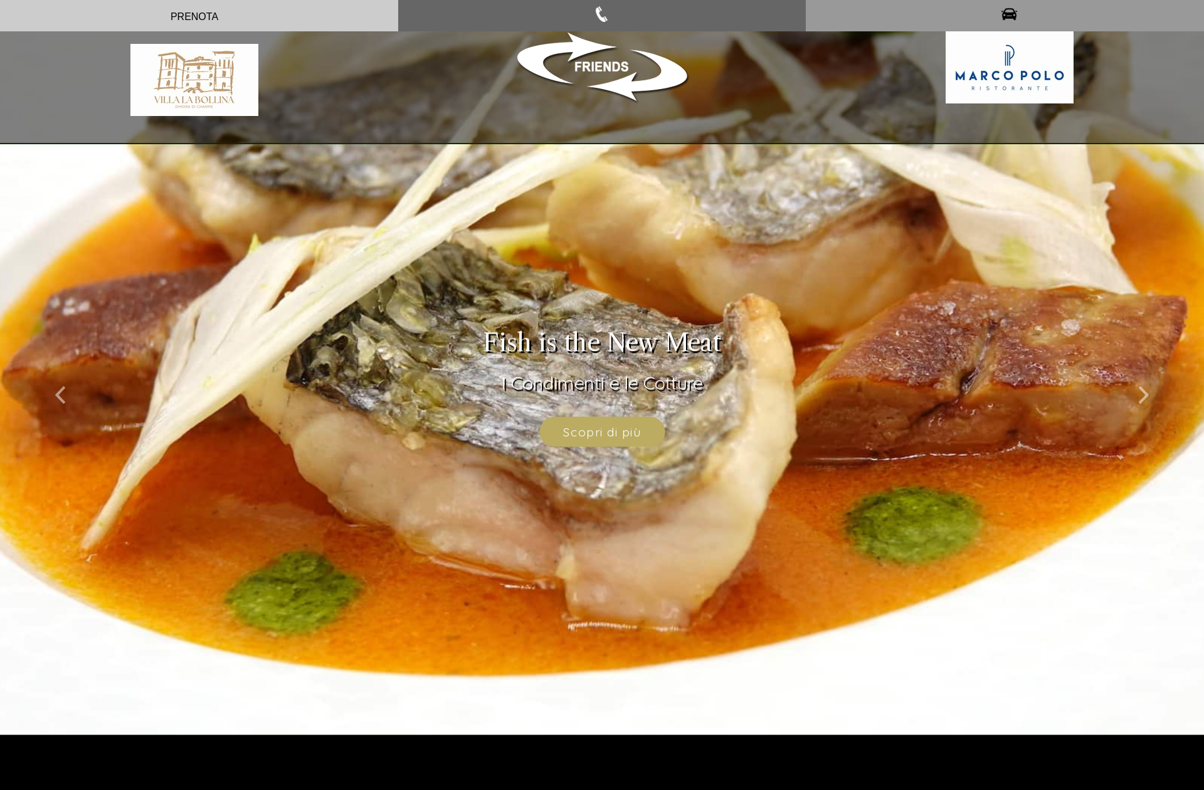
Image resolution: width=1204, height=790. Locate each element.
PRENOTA (194, 16)
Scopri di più (602, 425)
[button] (60, 385)
